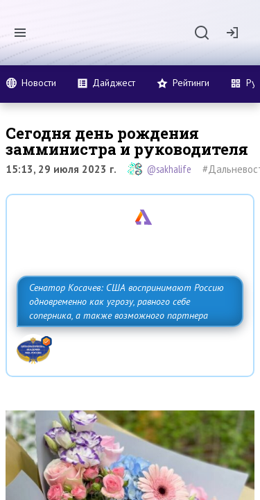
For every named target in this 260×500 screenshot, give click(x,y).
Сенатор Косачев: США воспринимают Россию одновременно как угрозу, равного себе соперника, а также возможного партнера (126, 301)
